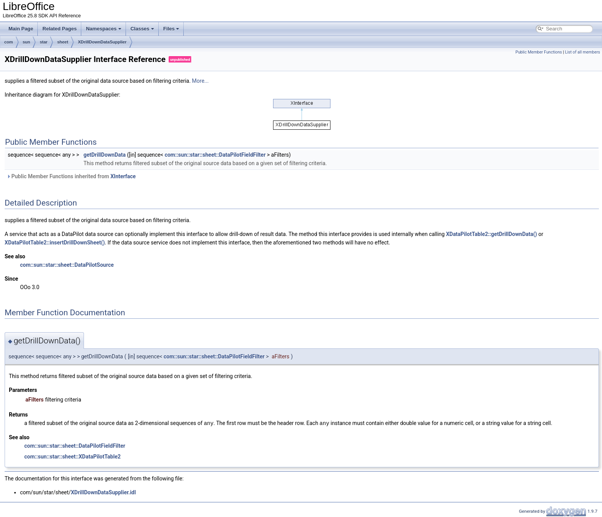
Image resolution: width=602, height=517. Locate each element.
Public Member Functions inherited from (71, 176)
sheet (62, 42)
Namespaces (103, 29)
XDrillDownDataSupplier (102, 42)
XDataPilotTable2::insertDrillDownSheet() (55, 242)
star (43, 42)
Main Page (20, 29)
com (8, 42)
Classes (142, 29)
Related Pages (59, 29)
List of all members (582, 52)
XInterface (123, 176)
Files (171, 29)
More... (200, 81)
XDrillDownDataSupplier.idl (103, 492)
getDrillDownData (105, 155)
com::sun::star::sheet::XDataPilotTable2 (72, 456)
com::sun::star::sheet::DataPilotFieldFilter (214, 155)
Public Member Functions (538, 52)
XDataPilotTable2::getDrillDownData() (491, 234)
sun (26, 42)
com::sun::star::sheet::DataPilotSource (67, 265)
